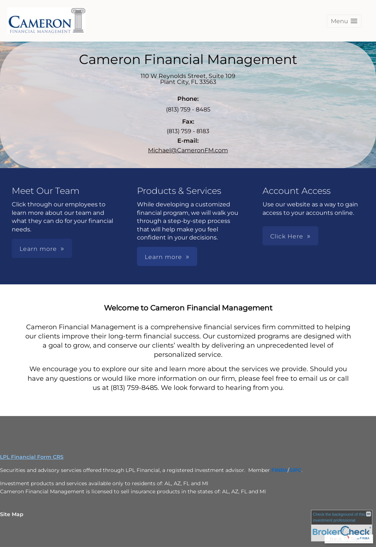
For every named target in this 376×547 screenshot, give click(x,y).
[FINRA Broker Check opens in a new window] (341, 525)
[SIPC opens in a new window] (295, 470)
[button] (344, 21)
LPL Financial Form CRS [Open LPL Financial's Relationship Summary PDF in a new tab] (32, 457)
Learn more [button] (38, 248)
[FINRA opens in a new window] (279, 470)
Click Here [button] (286, 236)
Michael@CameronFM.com (188, 150)
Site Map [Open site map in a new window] (12, 514)
